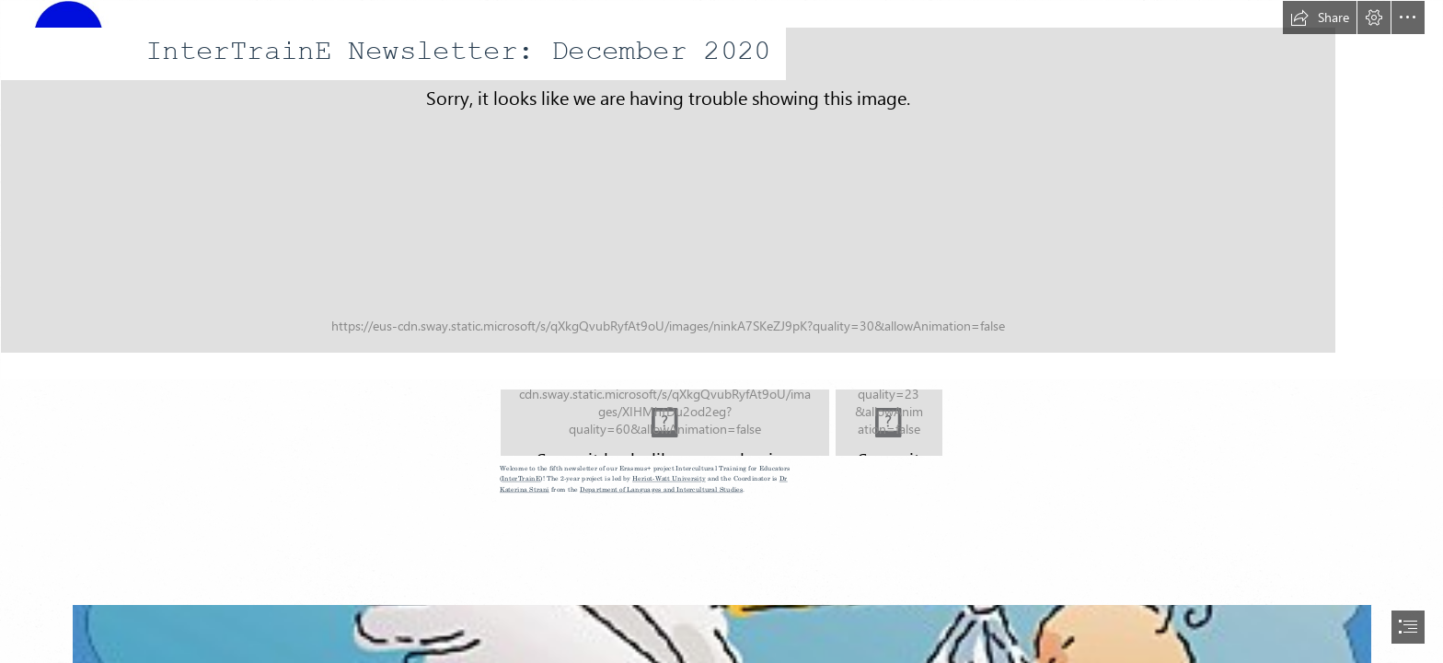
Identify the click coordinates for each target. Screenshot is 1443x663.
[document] (721, 331)
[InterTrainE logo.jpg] (721, 190)
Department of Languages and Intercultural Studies (661, 490)
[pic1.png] (889, 423)
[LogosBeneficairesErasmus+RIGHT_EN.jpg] (665, 423)
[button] (1319, 17)
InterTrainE (521, 479)
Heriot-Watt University (669, 479)
